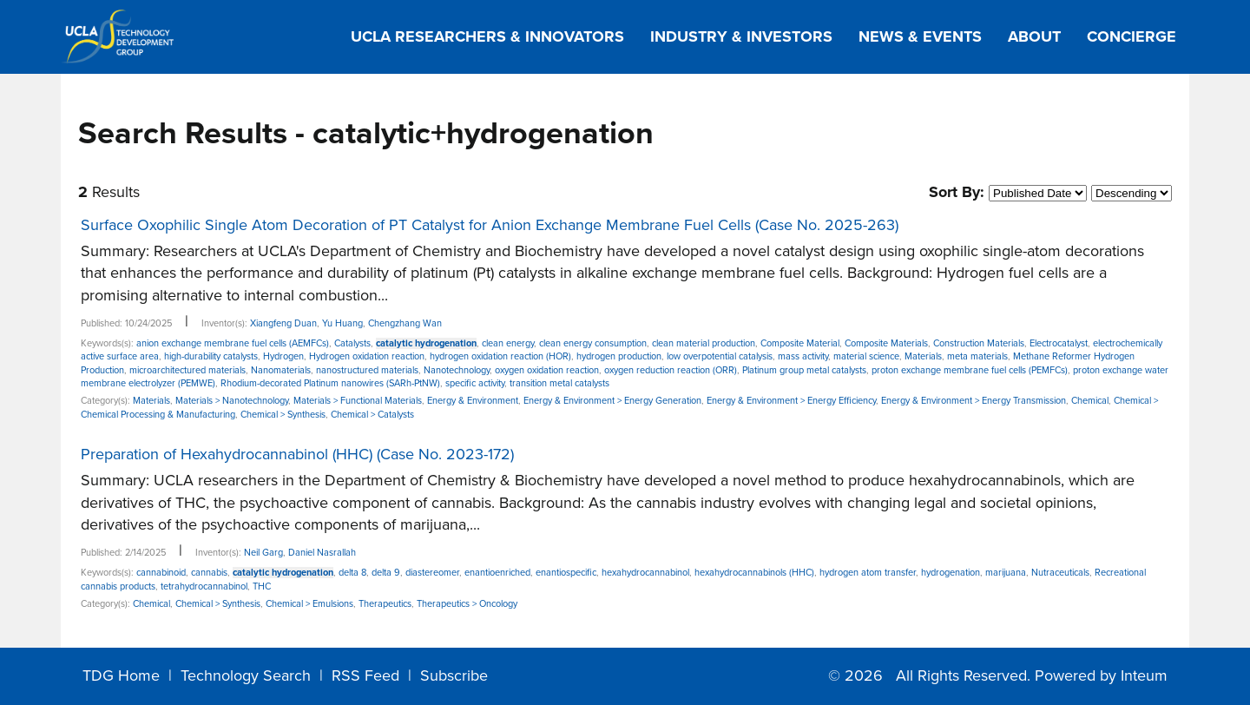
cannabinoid (161, 572)
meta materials (977, 356)
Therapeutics (385, 603)
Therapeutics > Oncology (467, 603)
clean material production (703, 343)
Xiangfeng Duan (283, 323)
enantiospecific (566, 572)
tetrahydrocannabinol (204, 586)
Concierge (1131, 36)
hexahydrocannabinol (645, 572)
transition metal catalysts (559, 383)
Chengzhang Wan (405, 323)
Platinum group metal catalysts (804, 370)
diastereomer (432, 572)
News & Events (920, 36)
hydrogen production (618, 356)
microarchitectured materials (187, 370)
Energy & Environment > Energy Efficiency (791, 400)
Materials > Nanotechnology (231, 400)
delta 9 (386, 572)
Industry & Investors (741, 36)
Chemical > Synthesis (283, 414)
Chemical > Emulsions (309, 603)
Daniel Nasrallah (322, 552)
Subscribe (454, 675)
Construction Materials (978, 343)
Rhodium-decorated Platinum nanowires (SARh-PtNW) (330, 383)
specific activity (474, 383)
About (1034, 36)
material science (866, 356)
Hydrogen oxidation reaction (366, 356)
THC (262, 586)
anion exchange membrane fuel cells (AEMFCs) (232, 343)
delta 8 (352, 572)
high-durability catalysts (211, 356)
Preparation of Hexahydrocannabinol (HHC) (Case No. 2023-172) (297, 454)
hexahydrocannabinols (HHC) (754, 572)
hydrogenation (950, 572)
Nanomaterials (281, 370)
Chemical (1090, 400)
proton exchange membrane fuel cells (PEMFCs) (970, 370)
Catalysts (352, 343)
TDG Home (121, 675)
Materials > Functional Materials (357, 400)
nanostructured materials (367, 370)
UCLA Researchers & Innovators (487, 36)
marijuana (1005, 572)
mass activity (803, 356)
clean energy (508, 343)
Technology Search (246, 675)
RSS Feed (365, 675)
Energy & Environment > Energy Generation (612, 400)
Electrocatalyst (1059, 343)
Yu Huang (342, 323)
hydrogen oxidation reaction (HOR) (500, 356)
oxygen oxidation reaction (547, 370)
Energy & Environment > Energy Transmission (973, 400)
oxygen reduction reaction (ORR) (670, 370)
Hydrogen (283, 356)
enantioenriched (497, 572)
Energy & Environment (472, 400)
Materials (923, 356)
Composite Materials (886, 343)
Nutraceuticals (1060, 572)
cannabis (209, 572)
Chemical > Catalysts (372, 414)
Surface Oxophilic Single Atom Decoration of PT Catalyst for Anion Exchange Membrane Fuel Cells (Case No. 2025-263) (489, 224)
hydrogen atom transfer (867, 572)
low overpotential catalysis (720, 356)
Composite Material (799, 343)
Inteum (1144, 675)
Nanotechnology (457, 370)
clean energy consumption (593, 343)
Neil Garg (263, 552)
